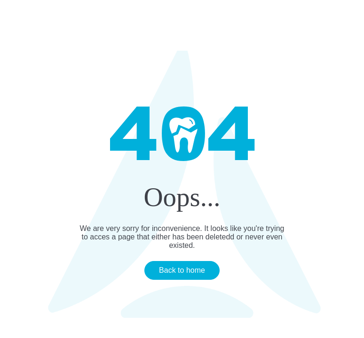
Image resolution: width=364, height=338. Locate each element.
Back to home (182, 270)
